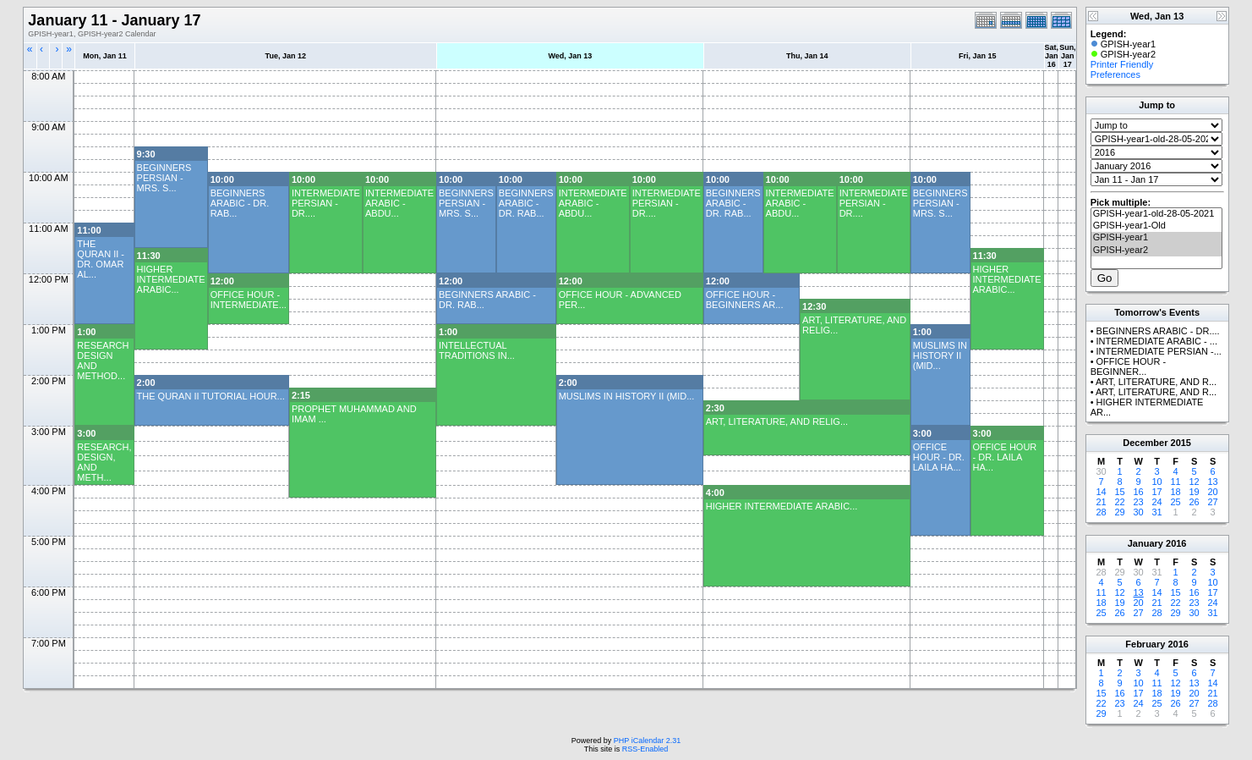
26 (1194, 502)
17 (1157, 492)
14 (1101, 492)
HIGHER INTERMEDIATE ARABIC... (171, 279)
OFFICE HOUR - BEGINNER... (1128, 366)
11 (1176, 481)
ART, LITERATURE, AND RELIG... (777, 421)
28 (1101, 512)
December (1145, 443)
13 (1213, 481)
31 (1157, 512)
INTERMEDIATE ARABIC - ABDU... (399, 203)
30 (1139, 512)
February (1145, 644)
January (1145, 543)
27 (1213, 502)
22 (1120, 502)
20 (1213, 492)
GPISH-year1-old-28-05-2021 (1156, 214)
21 (1101, 502)
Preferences (1115, 74)
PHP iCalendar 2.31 (647, 740)
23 (1139, 502)
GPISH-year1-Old (1156, 226)
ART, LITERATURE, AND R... (1156, 382)
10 (1157, 481)
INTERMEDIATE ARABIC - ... (1156, 341)
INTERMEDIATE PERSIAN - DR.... (326, 203)
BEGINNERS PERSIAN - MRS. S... (164, 177)
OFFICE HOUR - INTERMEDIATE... (248, 299)
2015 (1181, 443)
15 (1120, 492)
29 (1120, 512)
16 (1139, 492)
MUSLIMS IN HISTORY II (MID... (940, 355)
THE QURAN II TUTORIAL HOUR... (211, 396)
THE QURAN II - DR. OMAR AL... (100, 259)
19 (1194, 492)
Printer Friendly (1122, 64)
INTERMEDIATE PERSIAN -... (1159, 351)
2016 (1176, 543)
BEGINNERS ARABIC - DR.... (1158, 331)
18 (1176, 492)
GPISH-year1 (1156, 238)
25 (1176, 502)
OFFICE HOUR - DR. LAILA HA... (939, 457)
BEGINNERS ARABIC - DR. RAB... (240, 203)
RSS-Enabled (645, 749)
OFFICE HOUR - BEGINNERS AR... (745, 299)
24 (1157, 502)
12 (1194, 481)
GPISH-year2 (1156, 250)
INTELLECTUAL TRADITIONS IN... (477, 350)
